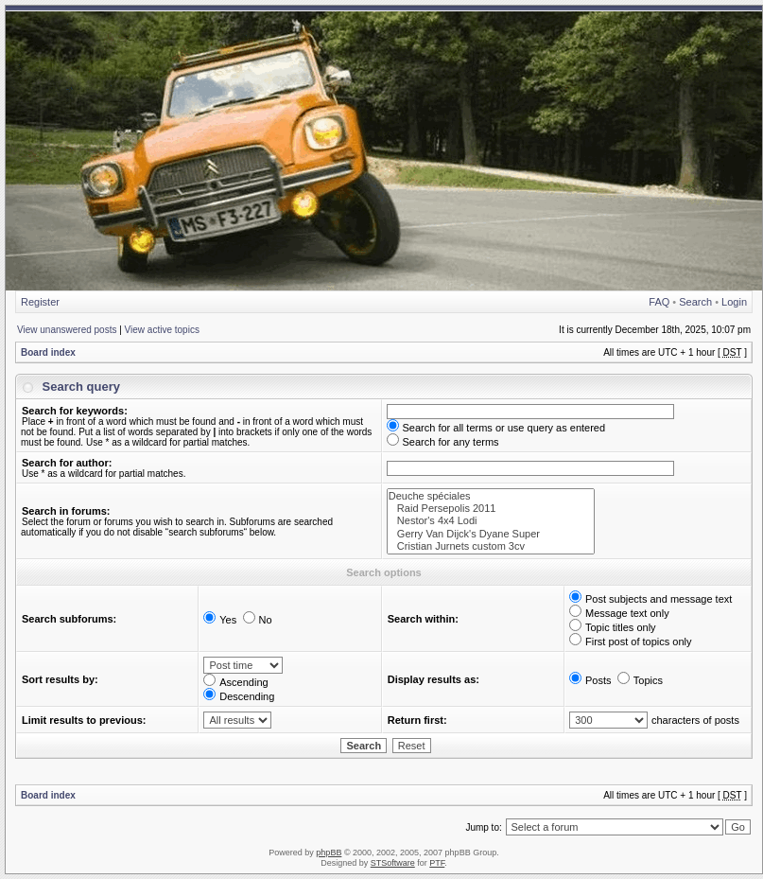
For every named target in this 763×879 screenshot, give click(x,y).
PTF (436, 863)
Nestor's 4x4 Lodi (491, 521)
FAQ (659, 302)
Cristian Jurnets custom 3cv (491, 546)
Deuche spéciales (491, 496)
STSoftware (393, 863)
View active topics (162, 330)
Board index (48, 352)
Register (40, 302)
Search (695, 302)
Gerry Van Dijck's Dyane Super (491, 534)
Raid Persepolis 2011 (491, 508)
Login (734, 302)
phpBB (328, 852)
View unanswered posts (66, 330)
